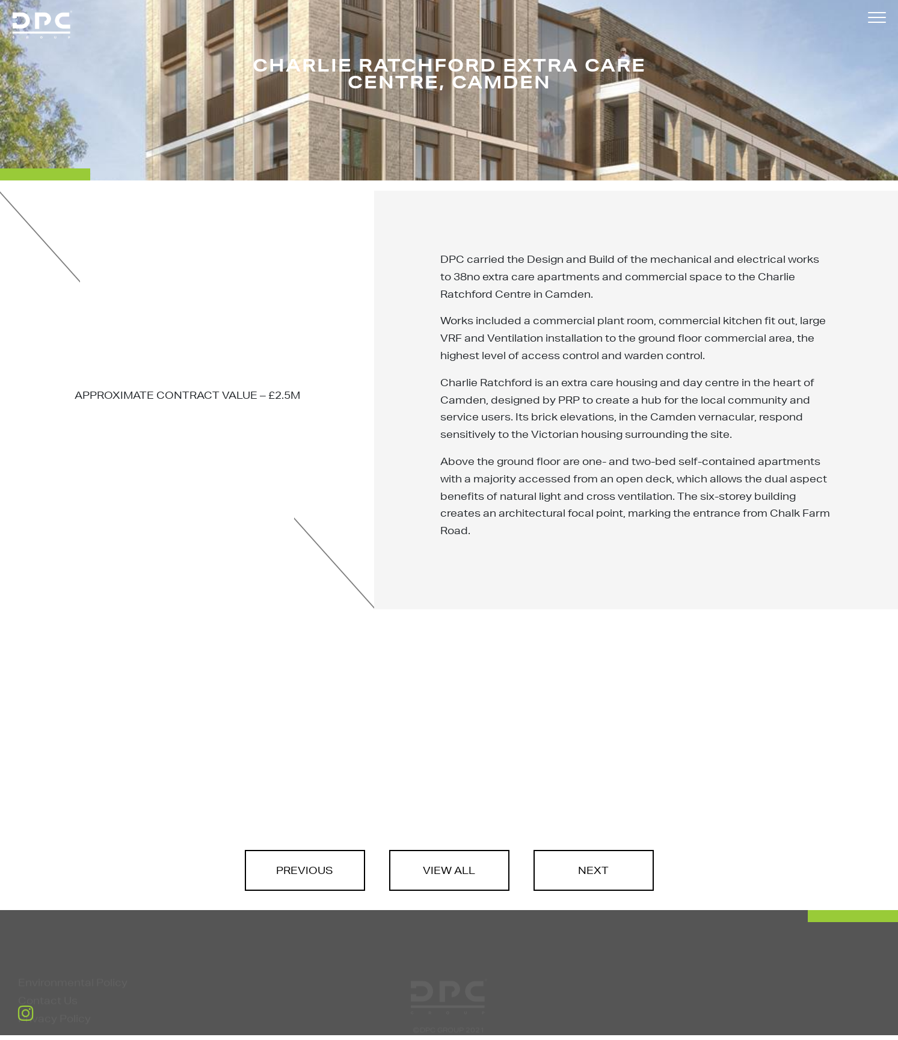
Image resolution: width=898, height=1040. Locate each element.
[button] (877, 19)
